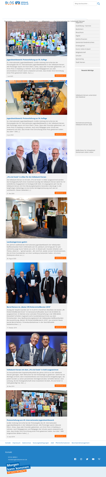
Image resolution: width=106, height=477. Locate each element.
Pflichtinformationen (63, 443)
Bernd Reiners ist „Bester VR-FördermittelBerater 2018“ (29, 307)
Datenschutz (26, 443)
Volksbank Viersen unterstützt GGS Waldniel (86, 96)
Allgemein (47, 13)
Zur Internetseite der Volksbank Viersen (70, 13)
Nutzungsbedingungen (41, 443)
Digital (78, 36)
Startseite (9, 13)
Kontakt (8, 443)
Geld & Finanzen (81, 39)
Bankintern (35, 13)
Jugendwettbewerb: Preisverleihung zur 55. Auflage (27, 60)
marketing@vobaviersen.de (17, 460)
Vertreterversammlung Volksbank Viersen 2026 (84, 124)
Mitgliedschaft (81, 52)
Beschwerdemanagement (80, 443)
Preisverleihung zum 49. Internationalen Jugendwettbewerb (30, 420)
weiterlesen (60, 76)
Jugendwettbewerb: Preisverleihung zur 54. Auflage (27, 118)
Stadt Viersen (80, 62)
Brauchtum (80, 32)
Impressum (16, 443)
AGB (52, 443)
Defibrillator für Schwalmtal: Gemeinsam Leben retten (85, 151)
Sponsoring (22, 13)
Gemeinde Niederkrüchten (85, 42)
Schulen (78, 56)
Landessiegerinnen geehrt (17, 242)
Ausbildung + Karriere (83, 26)
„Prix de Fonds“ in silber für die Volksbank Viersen (26, 177)
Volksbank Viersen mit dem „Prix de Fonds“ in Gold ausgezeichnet (32, 370)
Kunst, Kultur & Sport (83, 49)
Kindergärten (80, 46)
